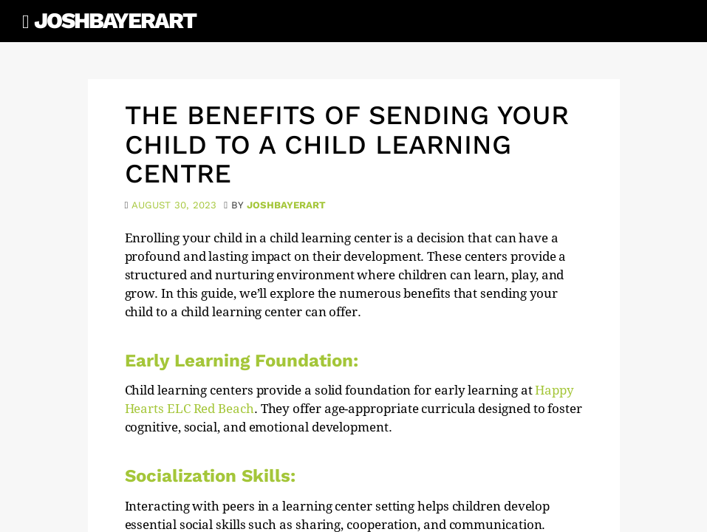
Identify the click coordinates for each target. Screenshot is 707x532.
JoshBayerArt (115, 20)
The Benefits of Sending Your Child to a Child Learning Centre (347, 144)
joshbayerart (286, 205)
